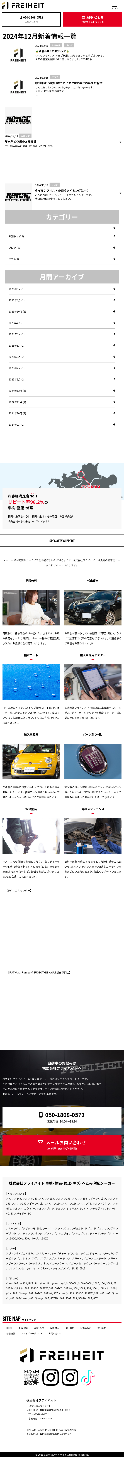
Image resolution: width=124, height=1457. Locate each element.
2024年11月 (17, 402)
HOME (9, 1328)
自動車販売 (85, 1328)
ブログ (15, 247)
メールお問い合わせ (62, 1145)
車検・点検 (39, 1328)
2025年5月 (17, 345)
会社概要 (101, 1328)
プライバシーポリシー (32, 1333)
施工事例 (70, 1328)
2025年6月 (17, 334)
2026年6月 (17, 289)
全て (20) (14, 259)
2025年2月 (17, 368)
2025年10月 (17, 311)
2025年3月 (17, 357)
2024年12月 (17, 390)
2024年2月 (17, 424)
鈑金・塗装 (55, 1328)
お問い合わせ (92, 19)
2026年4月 (17, 300)
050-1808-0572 (31, 17)
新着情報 (10, 1333)
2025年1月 (17, 379)
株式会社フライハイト (55, 1454)
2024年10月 (17, 413)
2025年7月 (17, 323)
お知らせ (16, 236)
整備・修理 (23, 1328)
